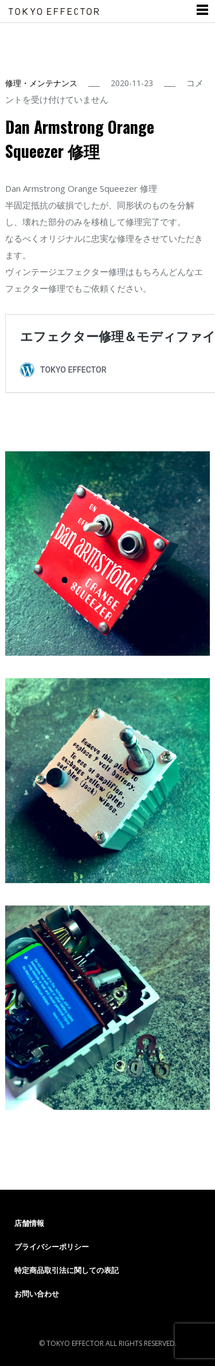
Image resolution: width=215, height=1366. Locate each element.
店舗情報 (29, 1223)
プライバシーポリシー (51, 1246)
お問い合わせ (36, 1293)
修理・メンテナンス (41, 83)
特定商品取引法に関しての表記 (66, 1270)
